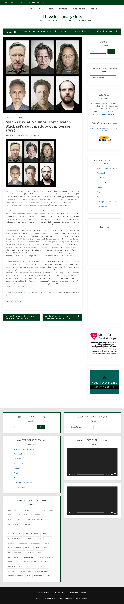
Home (29, 9)
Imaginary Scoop (14, 118)
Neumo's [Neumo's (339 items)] (28, 547)
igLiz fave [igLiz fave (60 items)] (23, 543)
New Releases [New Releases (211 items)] (42, 547)
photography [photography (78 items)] (28, 557)
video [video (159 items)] (49, 576)
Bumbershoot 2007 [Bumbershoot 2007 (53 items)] (32, 515)
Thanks (23, 2)
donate (93, 128)
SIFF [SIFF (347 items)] (21, 566)
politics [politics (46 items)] (12, 562)
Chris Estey (11, 135)
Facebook (101, 173)
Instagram (101, 182)
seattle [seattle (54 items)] (11, 566)
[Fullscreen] (115, 474)
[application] (92, 462)
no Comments (34, 135)
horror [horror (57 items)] (11, 543)
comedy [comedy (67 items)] (42, 529)
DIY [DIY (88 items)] (20, 533)
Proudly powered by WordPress (50, 598)
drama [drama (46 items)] (44, 533)
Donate (14, 2)
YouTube (101, 187)
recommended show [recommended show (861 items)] (28, 562)
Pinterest (101, 197)
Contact (63, 9)
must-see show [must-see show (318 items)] (14, 547)
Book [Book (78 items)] (51, 510)
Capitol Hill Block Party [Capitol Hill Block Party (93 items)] (19, 524)
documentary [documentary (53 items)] (32, 533)
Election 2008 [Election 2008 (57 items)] (14, 538)
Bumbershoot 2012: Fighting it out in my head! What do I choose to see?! (62, 317)
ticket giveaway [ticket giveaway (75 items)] (42, 571)
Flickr (100, 192)
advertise (103, 128)
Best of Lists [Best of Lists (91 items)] (39, 510)
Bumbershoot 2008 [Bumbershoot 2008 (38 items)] (16, 519)
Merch (94, 9)
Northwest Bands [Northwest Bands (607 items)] (16, 552)
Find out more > (107, 114)
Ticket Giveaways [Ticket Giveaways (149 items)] (15, 576)
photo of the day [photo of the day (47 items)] (46, 557)
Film (51, 9)
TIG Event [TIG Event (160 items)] (38, 576)
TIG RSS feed (103, 206)
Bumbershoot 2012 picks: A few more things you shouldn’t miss (20, 317)
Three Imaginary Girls (62, 16)
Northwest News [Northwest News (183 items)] (35, 552)
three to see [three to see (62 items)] (25, 571)
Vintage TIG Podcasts (107, 202)
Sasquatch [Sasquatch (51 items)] (45, 562)
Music (41, 9)
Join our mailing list (38, 2)
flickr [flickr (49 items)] (48, 538)
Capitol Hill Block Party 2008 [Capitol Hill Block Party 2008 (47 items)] (21, 529)
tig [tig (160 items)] (28, 576)
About (6, 2)
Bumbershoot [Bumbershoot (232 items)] (14, 515)
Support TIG (79, 9)
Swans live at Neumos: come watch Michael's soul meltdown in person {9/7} (39, 126)
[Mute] (112, 474)
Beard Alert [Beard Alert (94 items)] (13, 510)
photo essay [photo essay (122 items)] (13, 557)
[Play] (70, 474)
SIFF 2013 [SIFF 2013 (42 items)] (12, 571)
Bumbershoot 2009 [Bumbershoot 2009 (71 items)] (36, 519)
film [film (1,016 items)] (39, 538)
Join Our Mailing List (107, 168)
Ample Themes (81, 598)
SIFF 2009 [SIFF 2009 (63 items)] (31, 566)
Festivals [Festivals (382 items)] (28, 538)
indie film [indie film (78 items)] (35, 543)
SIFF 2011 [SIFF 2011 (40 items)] (42, 566)
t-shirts (113, 128)
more (104, 131)
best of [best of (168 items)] (26, 510)
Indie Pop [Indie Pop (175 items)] (49, 543)
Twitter (100, 178)
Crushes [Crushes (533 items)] (11, 533)
